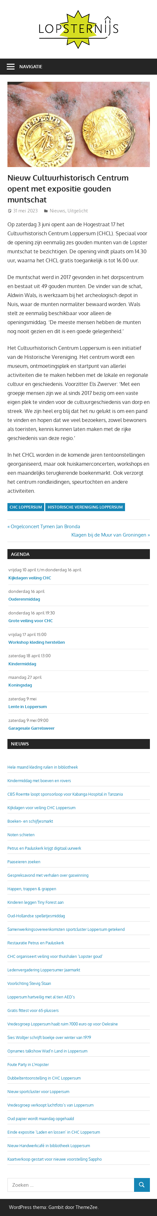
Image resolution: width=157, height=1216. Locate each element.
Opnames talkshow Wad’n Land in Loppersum (47, 1051)
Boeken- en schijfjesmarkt (30, 821)
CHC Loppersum (26, 507)
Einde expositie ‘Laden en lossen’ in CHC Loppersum (53, 1132)
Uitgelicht (78, 210)
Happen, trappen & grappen (31, 888)
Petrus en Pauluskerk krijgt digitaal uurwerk (44, 848)
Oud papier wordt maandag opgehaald (40, 1118)
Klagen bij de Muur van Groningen (108, 535)
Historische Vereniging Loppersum (85, 507)
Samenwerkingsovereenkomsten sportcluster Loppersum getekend (66, 929)
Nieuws (57, 210)
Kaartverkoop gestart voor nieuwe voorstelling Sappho (54, 1159)
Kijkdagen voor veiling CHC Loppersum (41, 807)
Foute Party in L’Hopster (28, 1064)
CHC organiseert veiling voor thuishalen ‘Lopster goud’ (55, 956)
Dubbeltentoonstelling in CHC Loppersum (43, 1078)
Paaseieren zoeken (23, 861)
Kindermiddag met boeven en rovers (39, 780)
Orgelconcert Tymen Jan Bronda (45, 526)
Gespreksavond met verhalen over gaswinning (48, 875)
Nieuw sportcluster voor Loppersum (38, 1091)
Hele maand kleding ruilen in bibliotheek (42, 767)
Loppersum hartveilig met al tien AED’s (41, 997)
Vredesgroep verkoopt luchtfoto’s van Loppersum (50, 1105)
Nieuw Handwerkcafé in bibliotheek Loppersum (48, 1145)
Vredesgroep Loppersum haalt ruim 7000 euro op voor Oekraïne (62, 1024)
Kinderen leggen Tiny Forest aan (35, 902)
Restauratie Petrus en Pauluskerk (35, 942)
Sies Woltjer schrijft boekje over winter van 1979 (49, 1037)
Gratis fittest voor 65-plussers (33, 1010)
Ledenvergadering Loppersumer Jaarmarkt (43, 970)
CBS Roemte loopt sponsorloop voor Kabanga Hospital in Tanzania (65, 794)
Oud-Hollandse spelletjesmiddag (36, 915)
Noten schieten (21, 834)
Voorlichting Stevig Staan (29, 983)
